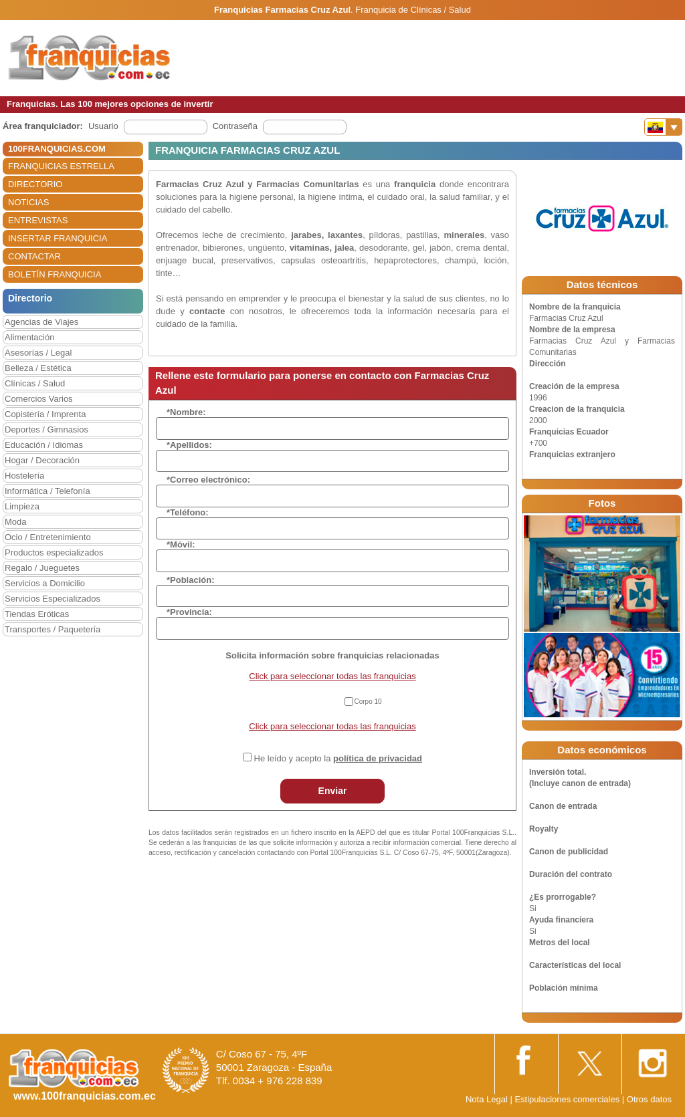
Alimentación (29, 337)
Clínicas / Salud (35, 383)
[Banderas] (663, 127)
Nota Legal (487, 1099)
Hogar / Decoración (42, 460)
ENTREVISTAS (38, 220)
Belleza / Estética (38, 368)
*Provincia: (189, 612)
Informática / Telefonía (47, 491)
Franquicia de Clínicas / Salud (413, 10)
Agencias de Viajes (41, 322)
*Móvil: (181, 544)
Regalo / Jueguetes (42, 568)
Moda (16, 522)
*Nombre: (186, 412)
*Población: (191, 580)
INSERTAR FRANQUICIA (57, 238)
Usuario (103, 126)
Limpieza (22, 506)
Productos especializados (54, 552)
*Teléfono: (188, 512)
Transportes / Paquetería (52, 629)
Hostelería (24, 476)
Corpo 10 (368, 701)
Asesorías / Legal (38, 353)
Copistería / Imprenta (45, 414)
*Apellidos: (189, 445)
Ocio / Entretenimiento (48, 537)
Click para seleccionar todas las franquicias (332, 676)
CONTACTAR (34, 256)
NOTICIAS (28, 202)
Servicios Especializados (52, 599)
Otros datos (649, 1099)
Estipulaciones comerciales (567, 1099)
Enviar (332, 790)
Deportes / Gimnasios (46, 429)
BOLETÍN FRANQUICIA (54, 274)
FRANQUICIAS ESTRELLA (61, 166)
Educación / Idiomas (44, 445)
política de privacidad (377, 758)
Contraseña (235, 126)
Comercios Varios (39, 399)
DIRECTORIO (35, 184)
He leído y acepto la (338, 758)
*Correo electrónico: (208, 480)
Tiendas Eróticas (37, 614)
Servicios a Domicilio (45, 583)
